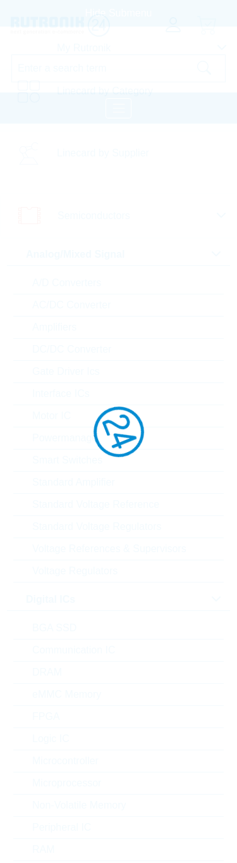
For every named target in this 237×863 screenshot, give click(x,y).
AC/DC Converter (71, 304)
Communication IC (74, 650)
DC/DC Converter (71, 349)
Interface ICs (61, 393)
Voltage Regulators (75, 570)
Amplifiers (54, 327)
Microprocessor (66, 783)
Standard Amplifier (73, 482)
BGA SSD (54, 627)
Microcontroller (65, 760)
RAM (43, 849)
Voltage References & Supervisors (109, 548)
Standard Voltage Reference (95, 504)
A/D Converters (66, 282)
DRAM (47, 672)
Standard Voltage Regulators (97, 526)
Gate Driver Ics (66, 371)
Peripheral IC (61, 827)
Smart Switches (67, 460)
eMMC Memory (66, 694)
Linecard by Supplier (103, 153)
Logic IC (51, 738)
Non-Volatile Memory (79, 805)
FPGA (46, 716)
